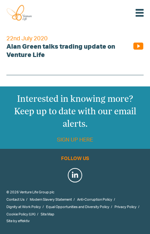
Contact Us (15, 199)
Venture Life (26, 13)
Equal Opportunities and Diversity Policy (77, 207)
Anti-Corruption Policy (94, 199)
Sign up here (75, 139)
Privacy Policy (125, 207)
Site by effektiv (18, 221)
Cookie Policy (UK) (21, 214)
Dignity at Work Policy (23, 207)
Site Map (47, 214)
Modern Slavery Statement (51, 199)
